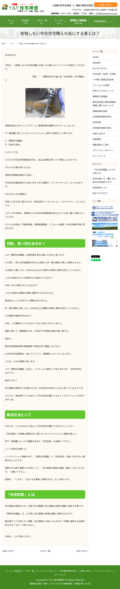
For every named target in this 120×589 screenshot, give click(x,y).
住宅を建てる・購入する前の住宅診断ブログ (104, 180)
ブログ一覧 (41, 21)
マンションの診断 (101, 85)
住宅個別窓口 (100, 21)
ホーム (11, 21)
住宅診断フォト (100, 187)
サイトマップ (99, 155)
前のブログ (8, 551)
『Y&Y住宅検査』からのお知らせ (104, 171)
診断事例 (97, 139)
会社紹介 (25, 21)
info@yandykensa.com (106, 13)
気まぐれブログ (100, 193)
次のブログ (81, 551)
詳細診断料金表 (100, 111)
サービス (59, 21)
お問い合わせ (105, 4)
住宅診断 (97, 122)
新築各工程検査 (78, 21)
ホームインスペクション (47, 570)
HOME (3, 44)
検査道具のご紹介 (101, 144)
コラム (12, 44)
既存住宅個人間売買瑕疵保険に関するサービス (104, 103)
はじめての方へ (100, 68)
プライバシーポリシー (103, 150)
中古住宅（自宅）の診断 (104, 73)
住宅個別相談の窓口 (102, 116)
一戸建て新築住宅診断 (103, 79)
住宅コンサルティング (103, 90)
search (111, 21)
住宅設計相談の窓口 (102, 127)
